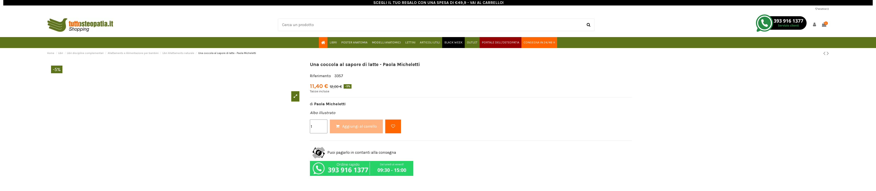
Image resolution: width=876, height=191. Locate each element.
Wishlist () (822, 9)
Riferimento (320, 75)
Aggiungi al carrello (356, 126)
